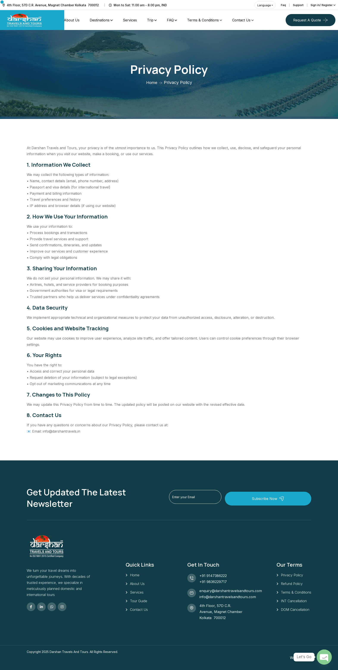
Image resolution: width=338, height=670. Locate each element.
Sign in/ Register (320, 5)
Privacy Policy (292, 575)
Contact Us (241, 20)
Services (130, 20)
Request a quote (307, 20)
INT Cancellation (294, 602)
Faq (279, 5)
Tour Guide (138, 602)
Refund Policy (292, 584)
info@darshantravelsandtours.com (227, 597)
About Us (72, 20)
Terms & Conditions (203, 20)
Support (295, 5)
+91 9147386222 (213, 576)
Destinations (100, 20)
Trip (150, 20)
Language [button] (259, 5)
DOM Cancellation (295, 611)
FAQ (170, 20)
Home (152, 82)
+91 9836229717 (213, 582)
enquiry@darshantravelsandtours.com (230, 591)
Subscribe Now (287, 497)
